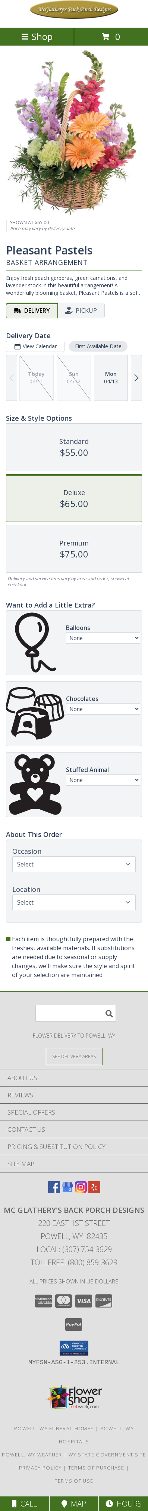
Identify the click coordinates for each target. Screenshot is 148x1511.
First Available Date (98, 346)
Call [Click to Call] (24, 1504)
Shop (37, 36)
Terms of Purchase (96, 1467)
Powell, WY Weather (32, 1454)
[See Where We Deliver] (74, 1056)
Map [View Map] (74, 1504)
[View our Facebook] (54, 1190)
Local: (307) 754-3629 (74, 1249)
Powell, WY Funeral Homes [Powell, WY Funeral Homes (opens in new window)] (54, 1428)
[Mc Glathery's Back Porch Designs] (74, 16)
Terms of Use (74, 1480)
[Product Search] (75, 1013)
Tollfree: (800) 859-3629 (74, 1262)
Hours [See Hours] (124, 1504)
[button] (74, 1348)
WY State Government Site (107, 1454)
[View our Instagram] (81, 1190)
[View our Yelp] (94, 1190)
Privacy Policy (40, 1467)
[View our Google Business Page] (67, 1190)
